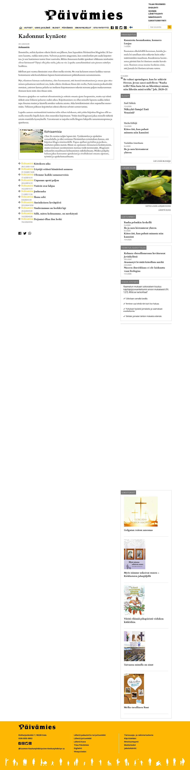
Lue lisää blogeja (162, 161)
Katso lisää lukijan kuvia (158, 206)
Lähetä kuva (165, 210)
